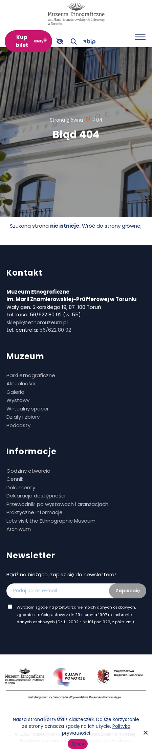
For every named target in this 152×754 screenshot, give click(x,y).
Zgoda (77, 744)
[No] (145, 732)
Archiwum (18, 528)
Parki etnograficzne (30, 375)
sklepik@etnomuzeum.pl (37, 322)
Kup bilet (22, 41)
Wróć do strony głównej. (112, 225)
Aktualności (20, 383)
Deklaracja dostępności (35, 495)
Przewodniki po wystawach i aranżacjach (57, 504)
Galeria (15, 392)
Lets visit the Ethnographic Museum (50, 520)
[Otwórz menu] (140, 37)
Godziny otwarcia (28, 470)
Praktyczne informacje (34, 512)
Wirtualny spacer (27, 408)
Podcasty (18, 425)
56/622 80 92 (55, 329)
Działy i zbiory (23, 416)
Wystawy (17, 400)
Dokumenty (20, 487)
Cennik (14, 479)
